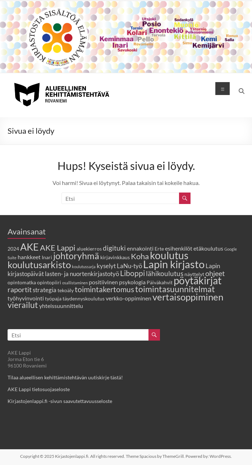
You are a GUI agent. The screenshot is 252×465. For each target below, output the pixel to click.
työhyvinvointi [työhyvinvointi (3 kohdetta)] (26, 298)
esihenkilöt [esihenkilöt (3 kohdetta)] (178, 248)
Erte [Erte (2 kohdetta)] (159, 249)
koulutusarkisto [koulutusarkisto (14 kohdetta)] (39, 264)
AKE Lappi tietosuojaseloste (39, 389)
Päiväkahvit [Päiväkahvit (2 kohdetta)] (160, 282)
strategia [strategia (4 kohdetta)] (44, 290)
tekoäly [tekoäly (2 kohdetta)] (66, 290)
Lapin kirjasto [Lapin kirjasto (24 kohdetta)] (174, 264)
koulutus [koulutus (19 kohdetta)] (169, 255)
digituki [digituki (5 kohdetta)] (114, 248)
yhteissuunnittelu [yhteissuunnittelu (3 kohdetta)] (61, 305)
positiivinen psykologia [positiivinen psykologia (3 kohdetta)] (117, 282)
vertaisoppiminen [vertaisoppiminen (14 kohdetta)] (187, 296)
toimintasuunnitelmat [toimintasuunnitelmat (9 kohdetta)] (175, 289)
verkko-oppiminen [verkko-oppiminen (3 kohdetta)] (128, 298)
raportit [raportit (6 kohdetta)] (20, 289)
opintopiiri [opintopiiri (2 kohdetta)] (49, 282)
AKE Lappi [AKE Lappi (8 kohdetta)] (57, 247)
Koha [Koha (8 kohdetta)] (140, 256)
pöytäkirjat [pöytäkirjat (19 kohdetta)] (197, 280)
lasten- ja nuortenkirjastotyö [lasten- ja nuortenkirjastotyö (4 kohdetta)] (82, 273)
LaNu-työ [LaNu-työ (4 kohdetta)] (129, 266)
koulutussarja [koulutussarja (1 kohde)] (84, 266)
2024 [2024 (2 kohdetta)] (13, 249)
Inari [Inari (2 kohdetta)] (47, 257)
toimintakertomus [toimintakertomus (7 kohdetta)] (104, 289)
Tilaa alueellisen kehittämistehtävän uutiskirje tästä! (65, 377)
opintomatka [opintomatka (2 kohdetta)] (22, 282)
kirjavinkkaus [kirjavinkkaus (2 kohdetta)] (115, 257)
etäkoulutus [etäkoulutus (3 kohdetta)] (208, 248)
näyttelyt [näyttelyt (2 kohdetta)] (194, 274)
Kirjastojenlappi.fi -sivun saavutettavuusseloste (60, 401)
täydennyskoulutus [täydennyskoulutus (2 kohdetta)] (84, 298)
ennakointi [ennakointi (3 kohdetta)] (140, 248)
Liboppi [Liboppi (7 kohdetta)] (132, 273)
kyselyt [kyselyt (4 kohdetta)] (106, 266)
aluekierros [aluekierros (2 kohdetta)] (89, 249)
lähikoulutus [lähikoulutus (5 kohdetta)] (164, 273)
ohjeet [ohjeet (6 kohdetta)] (215, 273)
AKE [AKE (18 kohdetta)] (29, 247)
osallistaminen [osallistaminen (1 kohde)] (75, 282)
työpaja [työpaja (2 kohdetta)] (53, 298)
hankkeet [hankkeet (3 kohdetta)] (29, 256)
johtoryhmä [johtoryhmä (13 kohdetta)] (76, 255)
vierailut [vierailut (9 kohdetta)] (23, 305)
